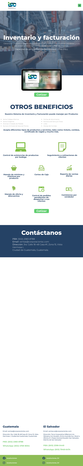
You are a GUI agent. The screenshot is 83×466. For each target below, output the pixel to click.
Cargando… (41, 339)
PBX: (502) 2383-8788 (13, 442)
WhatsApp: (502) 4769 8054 (16, 446)
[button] (79, 5)
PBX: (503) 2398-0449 (53, 445)
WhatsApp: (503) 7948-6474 (56, 449)
